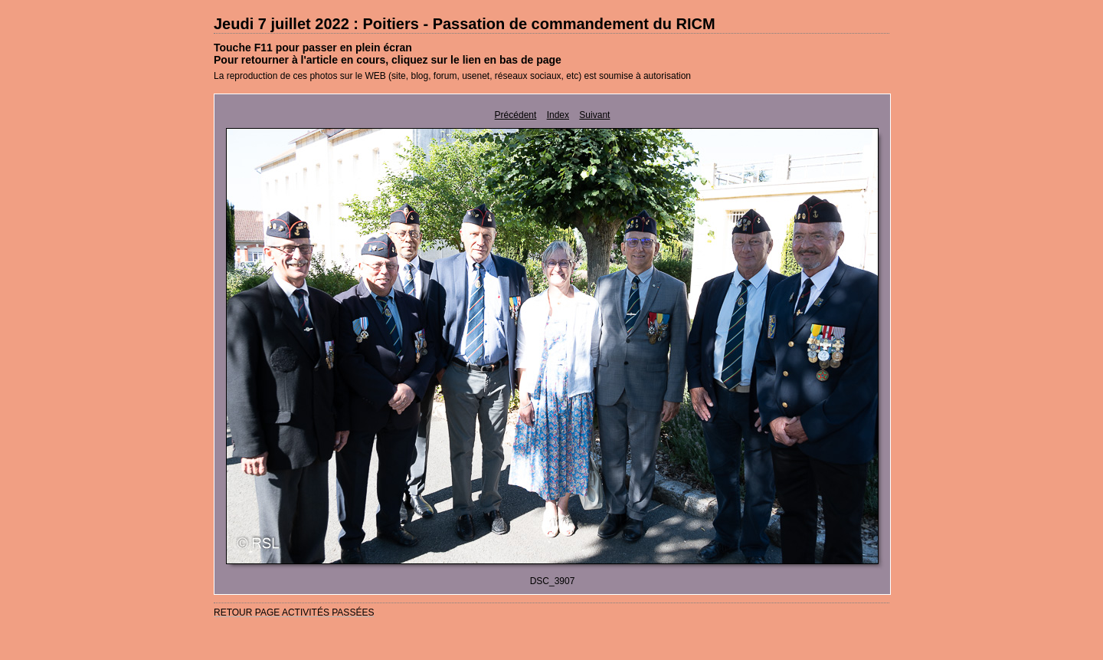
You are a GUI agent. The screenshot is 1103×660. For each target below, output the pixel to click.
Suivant (594, 115)
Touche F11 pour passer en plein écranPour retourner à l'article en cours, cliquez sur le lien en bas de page (387, 53)
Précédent (516, 115)
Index (558, 115)
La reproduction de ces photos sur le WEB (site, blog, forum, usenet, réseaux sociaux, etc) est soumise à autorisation (452, 76)
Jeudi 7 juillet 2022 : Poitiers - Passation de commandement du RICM (464, 23)
